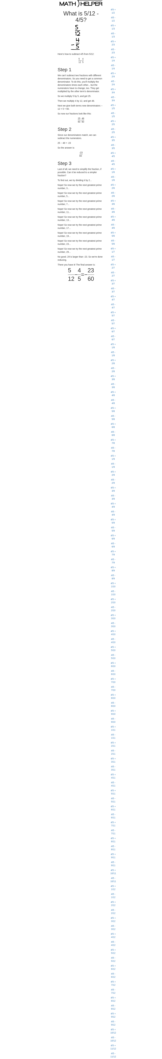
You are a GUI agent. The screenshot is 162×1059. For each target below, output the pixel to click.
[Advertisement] (30, 55)
